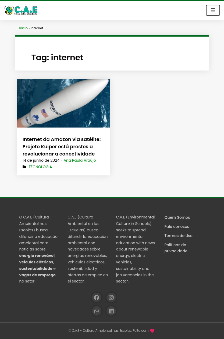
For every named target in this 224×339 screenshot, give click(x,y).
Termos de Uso (179, 235)
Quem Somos (177, 217)
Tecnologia (40, 167)
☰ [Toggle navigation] (213, 10)
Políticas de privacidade (176, 248)
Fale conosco (177, 226)
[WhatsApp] (96, 311)
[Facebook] (96, 297)
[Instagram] (111, 297)
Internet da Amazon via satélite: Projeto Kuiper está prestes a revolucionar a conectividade (62, 146)
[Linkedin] (111, 311)
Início (23, 28)
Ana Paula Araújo (79, 160)
